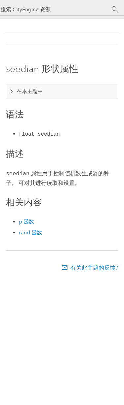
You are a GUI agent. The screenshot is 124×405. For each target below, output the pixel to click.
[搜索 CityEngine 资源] (56, 9)
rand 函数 (30, 232)
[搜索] (115, 9)
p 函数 (26, 221)
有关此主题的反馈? (94, 267)
